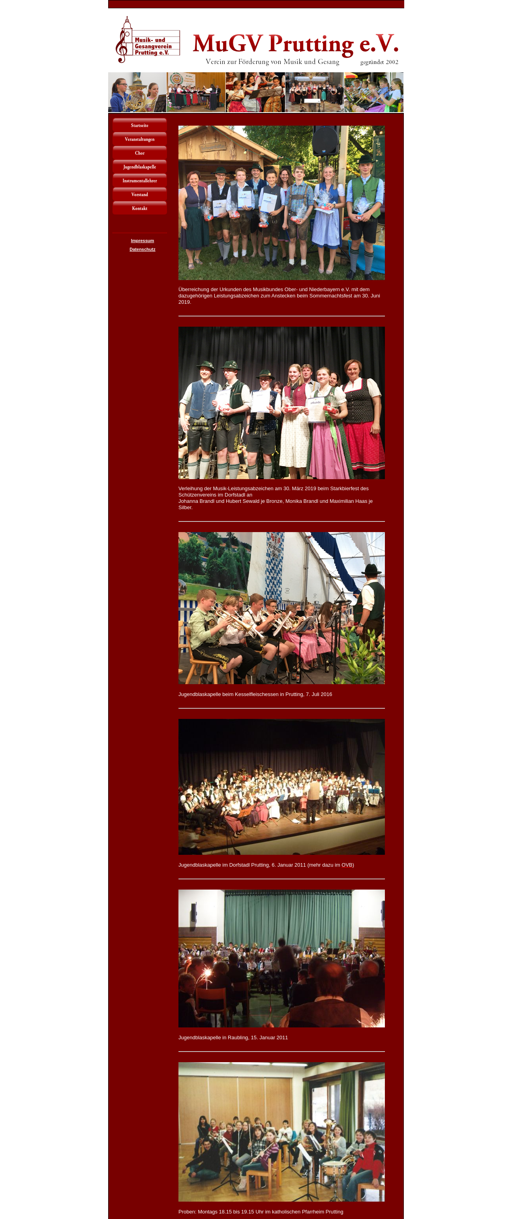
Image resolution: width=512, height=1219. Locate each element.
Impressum (142, 240)
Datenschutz (142, 249)
